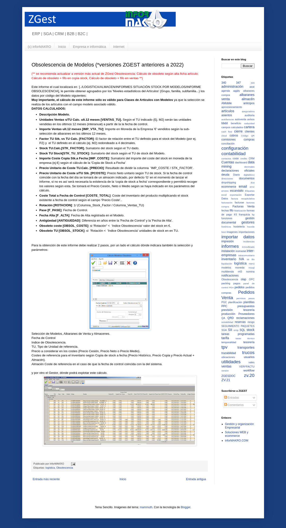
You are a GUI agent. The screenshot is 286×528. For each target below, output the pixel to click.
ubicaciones (228, 357)
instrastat (241, 251)
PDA (231, 287)
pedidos (239, 287)
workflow (249, 370)
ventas (226, 366)
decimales (249, 166)
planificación (235, 302)
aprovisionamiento (232, 107)
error (252, 187)
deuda (225, 174)
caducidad (249, 123)
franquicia (244, 214)
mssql (251, 267)
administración (232, 86)
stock (251, 330)
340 (224, 82)
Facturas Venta (243, 206)
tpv (225, 347)
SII (230, 330)
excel (224, 195)
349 (252, 83)
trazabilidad (229, 353)
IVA (241, 259)
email (243, 186)
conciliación (228, 143)
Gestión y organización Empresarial (239, 425)
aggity (236, 90)
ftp (253, 214)
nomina (250, 271)
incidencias (248, 241)
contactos (226, 158)
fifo (232, 210)
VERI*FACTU (247, 366)
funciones (227, 218)
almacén (248, 99)
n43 (240, 271)
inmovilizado (248, 247)
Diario (236, 174)
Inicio (62, 47)
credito (243, 158)
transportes (246, 347)
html (224, 232)
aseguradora (248, 111)
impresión (228, 241)
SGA (224, 330)
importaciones (246, 232)
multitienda (228, 271)
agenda (226, 90)
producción (228, 314)
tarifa (225, 338)
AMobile (227, 103)
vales (251, 362)
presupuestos (245, 306)
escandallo (236, 190)
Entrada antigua (196, 479)
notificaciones (230, 275)
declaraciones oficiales (238, 170)
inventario (229, 259)
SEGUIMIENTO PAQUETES (238, 326)
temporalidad (229, 342)
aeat (251, 86)
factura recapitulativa (243, 198)
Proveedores (246, 314)
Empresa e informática (89, 47)
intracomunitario (246, 255)
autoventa (240, 119)
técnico (250, 338)
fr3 (235, 214)
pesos (251, 298)
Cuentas (228, 162)
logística (50, 467)
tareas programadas (238, 334)
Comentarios (234, 405)
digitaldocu (249, 174)
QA (223, 318)
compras (248, 139)
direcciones (227, 178)
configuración (235, 148)
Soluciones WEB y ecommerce (236, 434)
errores (225, 191)
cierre (238, 131)
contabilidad (234, 153)
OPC (251, 279)
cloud (224, 135)
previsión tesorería (238, 310)
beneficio (236, 123)
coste (236, 158)
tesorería (248, 342)
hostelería (238, 226)
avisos (251, 119)
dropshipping (229, 182)
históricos (226, 226)
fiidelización (240, 210)
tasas (238, 338)
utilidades (231, 361)
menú (252, 263)
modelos (226, 267)
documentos (246, 178)
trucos (248, 352)
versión (225, 370)
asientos (227, 115)
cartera (249, 127)
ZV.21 (226, 380)
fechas (225, 210)
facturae (239, 202)
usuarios (249, 357)
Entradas (231, 397)
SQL (242, 330)
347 (238, 82)
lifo (253, 259)
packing (226, 283)
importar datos (238, 236)
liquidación (227, 263)
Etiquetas (249, 191)
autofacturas (228, 119)
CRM (252, 158)
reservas (240, 322)
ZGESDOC (228, 376)
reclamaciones (245, 318)
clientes (250, 131)
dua (252, 182)
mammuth (146, 507)
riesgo (251, 322)
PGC (224, 302)
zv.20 (249, 375)
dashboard (241, 162)
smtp (236, 330)
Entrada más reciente (46, 479)
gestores (247, 222)
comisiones (229, 139)
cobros (234, 135)
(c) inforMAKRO (39, 47)
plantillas (249, 302)
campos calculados (232, 127)
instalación (228, 251)
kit (248, 259)
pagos (236, 283)
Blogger (185, 507)
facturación (227, 202)
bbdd (225, 123)
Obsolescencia (64, 467)
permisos (241, 298)
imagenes (232, 232)
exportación (236, 195)
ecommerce (229, 186)
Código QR (248, 135)
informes (230, 246)
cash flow (227, 131)
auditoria (249, 115)
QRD (230, 318)
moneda (239, 267)
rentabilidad (227, 322)
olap (243, 279)
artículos (228, 111)
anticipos (248, 103)
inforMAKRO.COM (236, 440)
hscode (251, 226)
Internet (118, 47)
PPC (224, 306)
